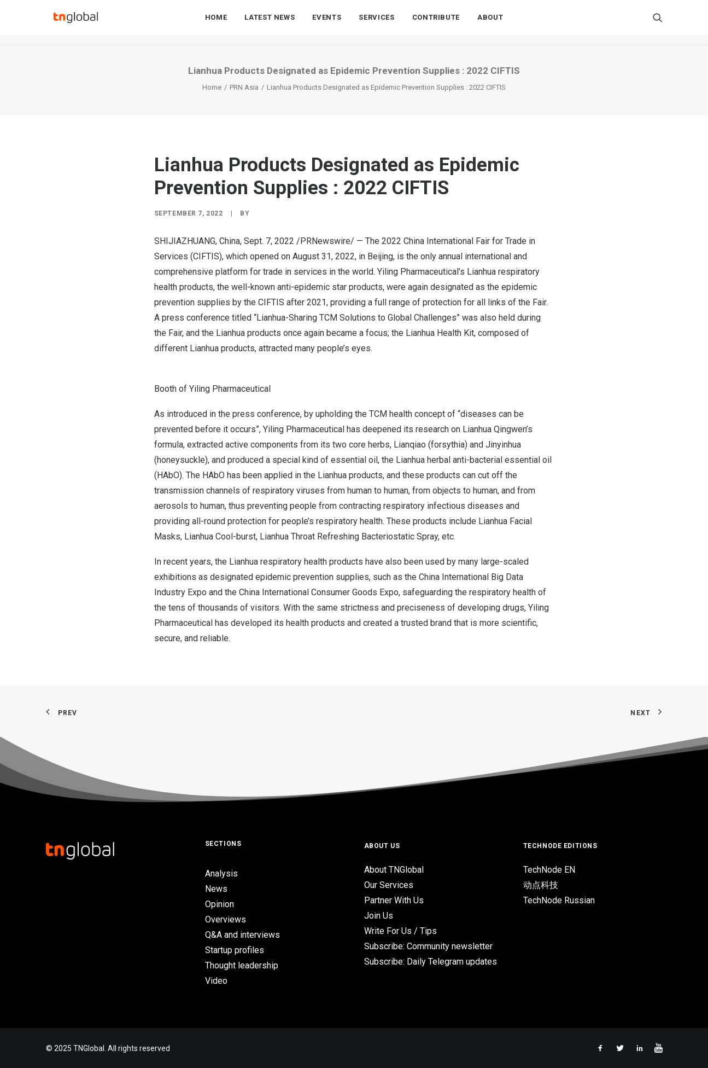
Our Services (388, 885)
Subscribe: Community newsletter (428, 946)
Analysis (221, 873)
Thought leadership (241, 965)
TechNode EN (549, 869)
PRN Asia (244, 87)
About (490, 23)
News (216, 889)
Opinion (219, 904)
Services (376, 23)
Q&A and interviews (242, 935)
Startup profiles (234, 950)
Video (216, 981)
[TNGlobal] (76, 22)
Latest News (269, 23)
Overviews (225, 919)
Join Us (378, 915)
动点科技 (540, 885)
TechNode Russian (559, 900)
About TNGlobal (394, 869)
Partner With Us (394, 900)
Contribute (436, 23)
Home (216, 23)
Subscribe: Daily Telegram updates (430, 961)
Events (326, 23)
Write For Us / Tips (400, 931)
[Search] (658, 22)
